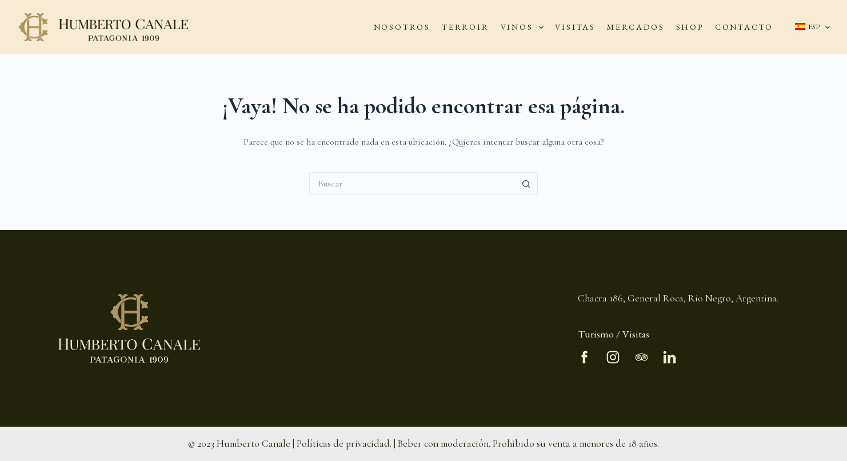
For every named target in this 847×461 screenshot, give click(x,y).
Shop (501, 349)
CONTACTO (744, 27)
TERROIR (465, 27)
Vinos (502, 319)
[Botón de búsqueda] (526, 183)
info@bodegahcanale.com (630, 316)
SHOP (690, 27)
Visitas (503, 334)
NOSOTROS (402, 27)
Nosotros (509, 289)
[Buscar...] (412, 183)
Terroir (505, 304)
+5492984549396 (684, 333)
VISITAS (575, 27)
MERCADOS (635, 27)
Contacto (509, 365)
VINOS (525, 27)
